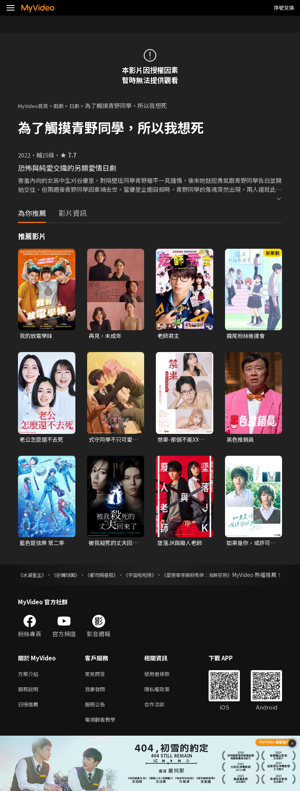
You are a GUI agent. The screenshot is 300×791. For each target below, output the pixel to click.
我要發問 (96, 701)
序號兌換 (284, 7)
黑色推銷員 (241, 440)
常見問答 (96, 685)
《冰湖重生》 (34, 577)
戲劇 (65, 105)
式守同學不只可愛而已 (112, 440)
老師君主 (169, 336)
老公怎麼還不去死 (43, 440)
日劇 (82, 105)
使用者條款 (163, 685)
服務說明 (29, 701)
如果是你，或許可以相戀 (250, 544)
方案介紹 (29, 685)
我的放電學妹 (37, 336)
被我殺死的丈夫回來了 (112, 544)
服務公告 (96, 717)
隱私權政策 (163, 701)
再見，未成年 (106, 336)
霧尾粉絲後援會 (247, 336)
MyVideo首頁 (36, 105)
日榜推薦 (29, 717)
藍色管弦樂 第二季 (44, 544)
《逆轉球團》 (77, 577)
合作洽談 (160, 717)
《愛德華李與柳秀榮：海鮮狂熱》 (241, 577)
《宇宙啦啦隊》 (171, 577)
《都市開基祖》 (123, 577)
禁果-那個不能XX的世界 (182, 440)
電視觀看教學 (102, 734)
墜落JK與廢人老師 (181, 544)
